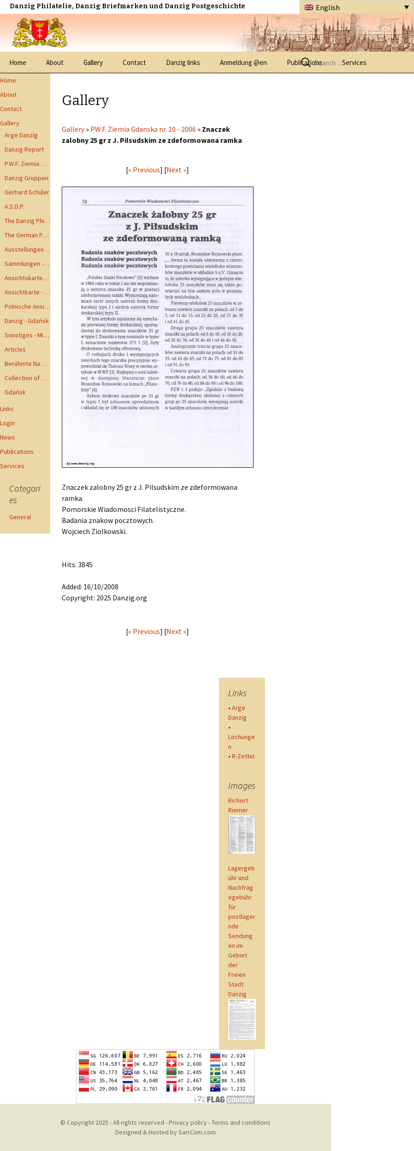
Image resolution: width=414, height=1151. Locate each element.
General (20, 517)
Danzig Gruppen (26, 178)
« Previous (144, 169)
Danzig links (183, 62)
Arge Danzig (21, 135)
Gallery (93, 62)
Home (17, 62)
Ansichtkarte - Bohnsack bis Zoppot (27, 292)
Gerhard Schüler (27, 192)
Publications (17, 451)
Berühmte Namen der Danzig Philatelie (27, 363)
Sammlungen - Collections (27, 263)
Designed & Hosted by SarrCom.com (165, 1132)
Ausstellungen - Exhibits (27, 249)
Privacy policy (188, 1122)
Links (7, 409)
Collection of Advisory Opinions (27, 378)
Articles (15, 349)
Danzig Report (24, 149)
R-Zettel (243, 756)
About (55, 62)
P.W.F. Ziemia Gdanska (27, 163)
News (7, 437)
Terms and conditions (241, 1122)
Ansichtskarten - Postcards (27, 278)
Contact (134, 62)
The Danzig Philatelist (27, 221)
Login (7, 423)
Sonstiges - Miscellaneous (27, 335)
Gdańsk (15, 392)
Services (12, 466)
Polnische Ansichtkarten (27, 306)
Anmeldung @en (243, 62)
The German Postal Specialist (27, 235)
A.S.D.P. (14, 206)
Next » (176, 169)
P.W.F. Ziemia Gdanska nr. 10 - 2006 (143, 129)
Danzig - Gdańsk (27, 321)
